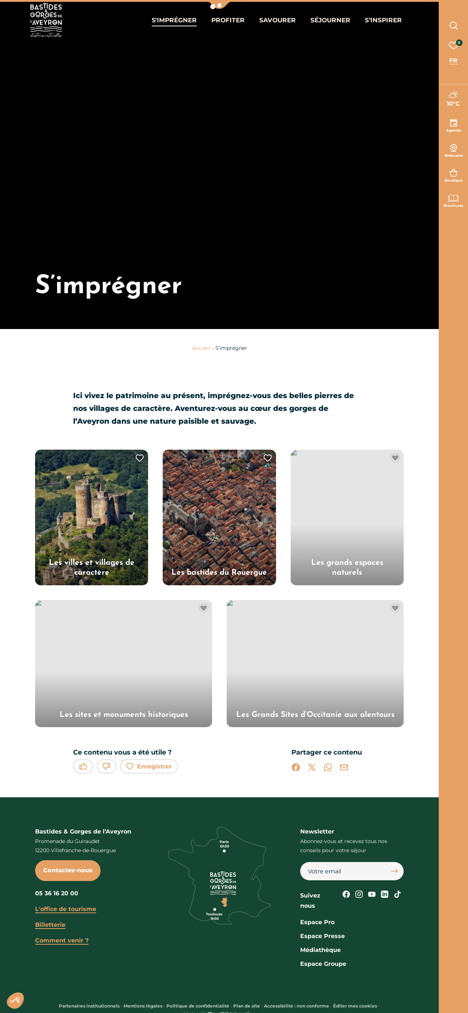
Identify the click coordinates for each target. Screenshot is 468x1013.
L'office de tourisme (65, 909)
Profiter (229, 21)
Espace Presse (322, 936)
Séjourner (328, 21)
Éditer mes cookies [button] (355, 1006)
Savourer (277, 21)
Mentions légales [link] (143, 1006)
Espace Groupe (323, 963)
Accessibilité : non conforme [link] (296, 1006)
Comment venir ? (61, 940)
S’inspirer (379, 21)
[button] (219, 5)
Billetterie (50, 924)
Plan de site (246, 1006)
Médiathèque (320, 949)
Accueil (201, 348)
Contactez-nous (68, 870)
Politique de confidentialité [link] (197, 1006)
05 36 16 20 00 (56, 893)
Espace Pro (317, 922)
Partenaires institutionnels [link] (89, 1006)
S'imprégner (177, 21)
